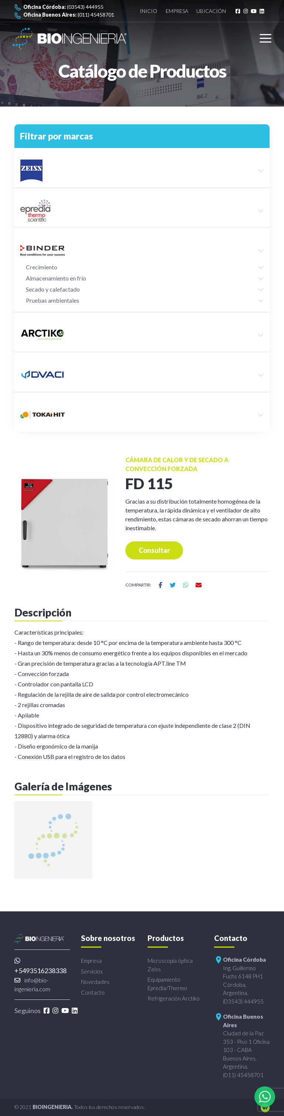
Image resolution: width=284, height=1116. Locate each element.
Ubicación (211, 11)
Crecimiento (41, 266)
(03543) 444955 (59, 7)
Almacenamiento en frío (56, 278)
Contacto (93, 992)
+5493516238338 (40, 966)
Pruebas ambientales (52, 300)
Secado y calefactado (53, 289)
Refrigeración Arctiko (174, 998)
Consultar (154, 550)
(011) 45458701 (64, 15)
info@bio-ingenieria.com (32, 984)
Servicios (92, 971)
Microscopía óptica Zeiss (170, 964)
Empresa (177, 11)
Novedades (95, 981)
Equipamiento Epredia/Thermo (167, 983)
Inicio (148, 11)
